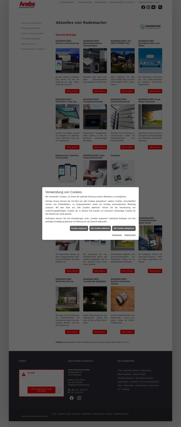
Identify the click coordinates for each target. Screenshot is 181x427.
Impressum (117, 235)
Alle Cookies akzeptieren (124, 228)
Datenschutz (130, 235)
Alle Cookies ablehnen (100, 228)
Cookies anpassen (79, 228)
